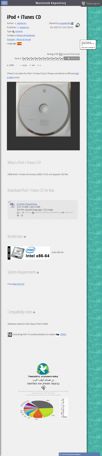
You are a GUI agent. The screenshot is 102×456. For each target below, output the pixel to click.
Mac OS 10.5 (18, 284)
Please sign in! (90, 4)
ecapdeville (65, 23)
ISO (45, 209)
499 (33, 65)
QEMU (60, 334)
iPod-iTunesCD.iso (27, 204)
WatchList (72, 58)
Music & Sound (24, 39)
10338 (24, 65)
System (17, 31)
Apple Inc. (20, 23)
